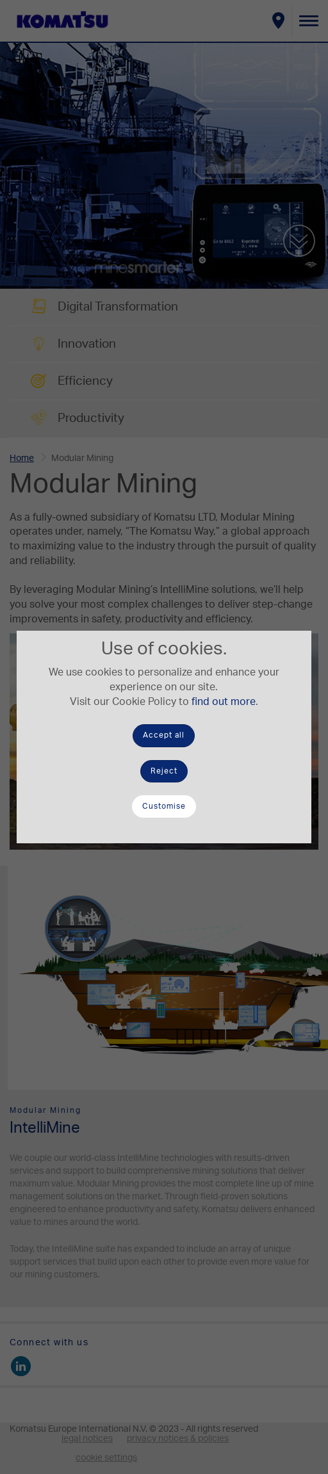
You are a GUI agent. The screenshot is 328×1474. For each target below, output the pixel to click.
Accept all (163, 735)
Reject (164, 771)
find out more (224, 702)
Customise (164, 806)
